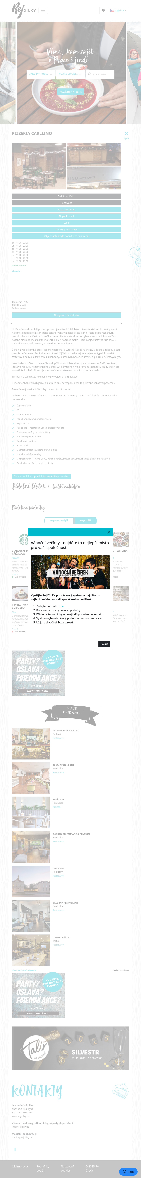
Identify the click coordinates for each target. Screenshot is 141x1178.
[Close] (109, 532)
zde (61, 606)
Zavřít (104, 644)
